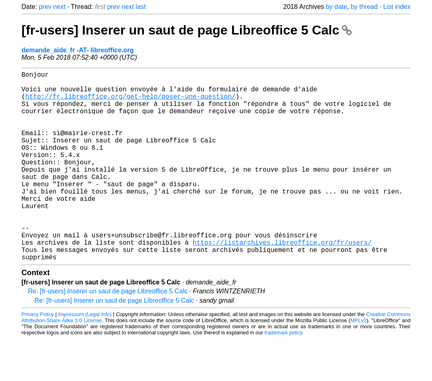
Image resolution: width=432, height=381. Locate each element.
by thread (364, 6)
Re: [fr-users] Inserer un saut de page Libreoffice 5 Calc (108, 333)
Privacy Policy (37, 356)
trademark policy (283, 375)
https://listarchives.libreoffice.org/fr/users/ (282, 281)
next (59, 6)
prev (45, 6)
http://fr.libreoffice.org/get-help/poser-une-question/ (130, 102)
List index (397, 6)
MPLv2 (359, 362)
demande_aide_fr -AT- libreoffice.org (77, 50)
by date (336, 6)
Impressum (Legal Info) (84, 356)
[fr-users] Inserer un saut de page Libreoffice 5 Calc (186, 30)
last (141, 6)
